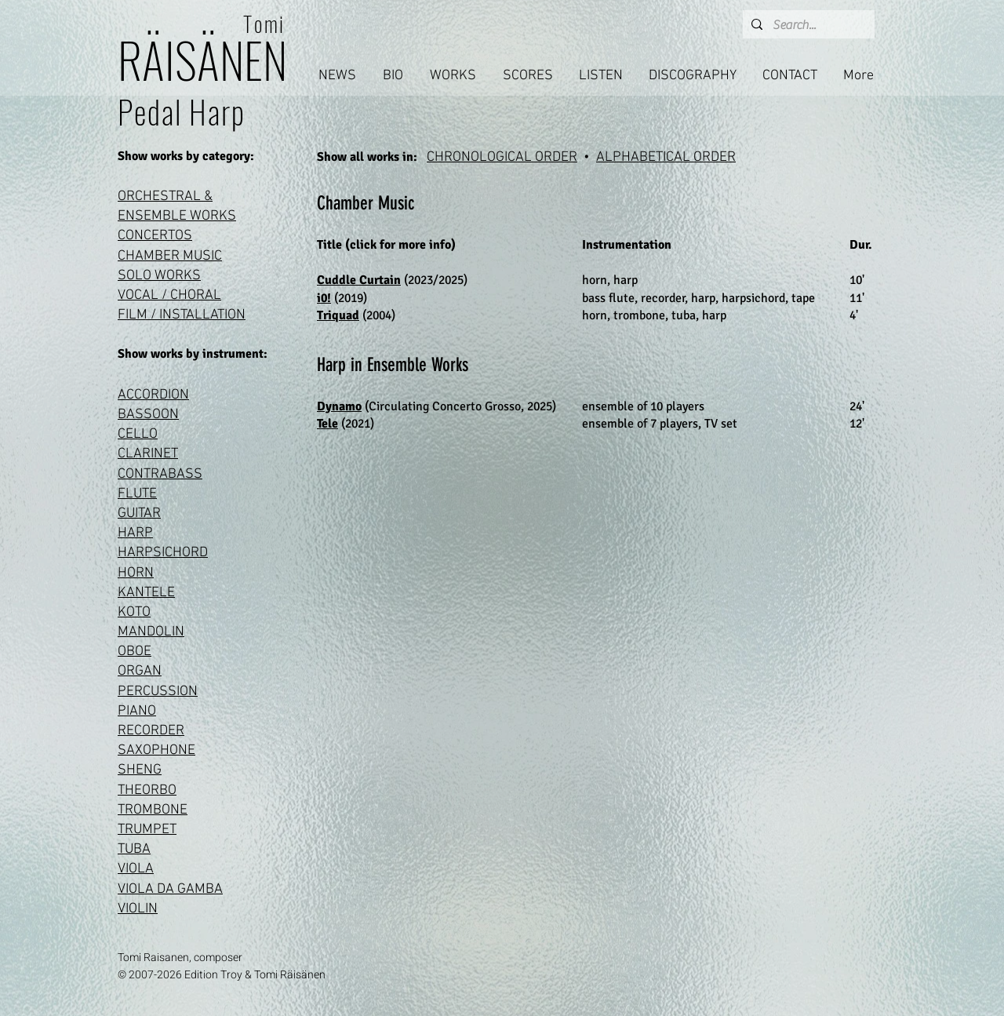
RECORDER (151, 731)
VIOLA (136, 869)
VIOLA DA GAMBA (170, 889)
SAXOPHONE (156, 750)
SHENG (140, 770)
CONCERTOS (155, 236)
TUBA (134, 849)
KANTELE (146, 592)
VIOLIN (138, 909)
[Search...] (807, 25)
